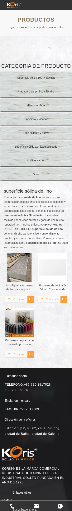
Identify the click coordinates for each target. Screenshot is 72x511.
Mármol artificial (35, 105)
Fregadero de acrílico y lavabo (36, 91)
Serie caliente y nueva (36, 132)
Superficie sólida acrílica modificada (36, 146)
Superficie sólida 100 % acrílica (36, 77)
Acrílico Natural (36, 160)
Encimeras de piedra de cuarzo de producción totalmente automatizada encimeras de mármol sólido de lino (19, 342)
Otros (36, 174)
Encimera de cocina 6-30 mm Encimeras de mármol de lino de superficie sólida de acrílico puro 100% (52, 287)
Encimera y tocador (36, 119)
